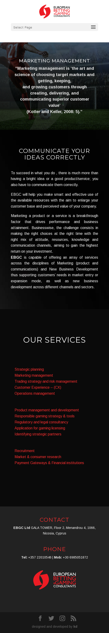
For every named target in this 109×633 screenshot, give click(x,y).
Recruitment (25, 451)
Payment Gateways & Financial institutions (49, 463)
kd (75, 626)
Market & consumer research (38, 457)
